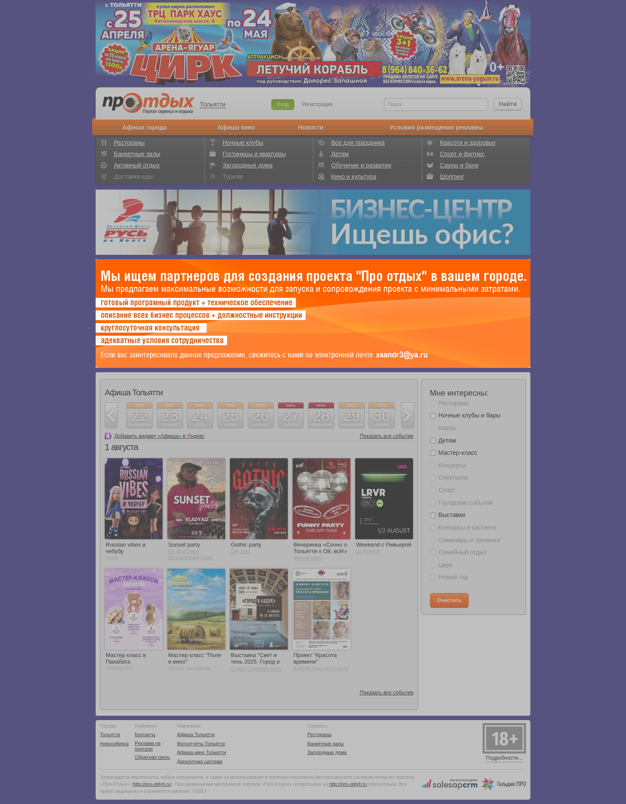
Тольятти (213, 104)
